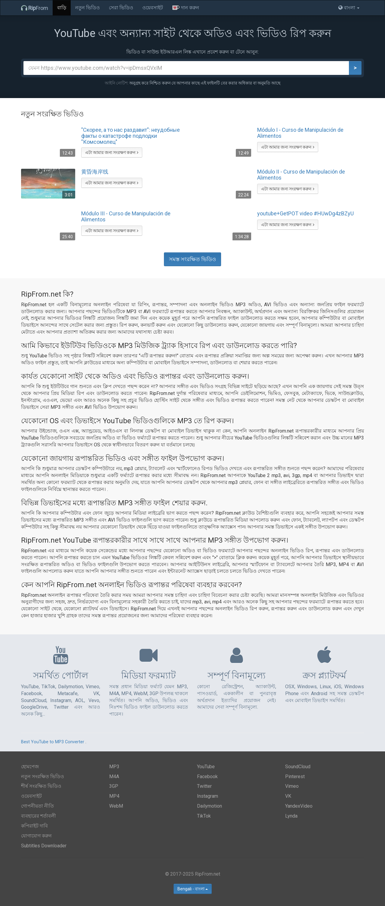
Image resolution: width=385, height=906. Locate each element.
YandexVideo (299, 806)
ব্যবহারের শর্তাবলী (38, 816)
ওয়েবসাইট (152, 8)
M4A (114, 776)
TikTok (204, 816)
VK (288, 796)
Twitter (204, 786)
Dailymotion (209, 806)
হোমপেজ (30, 766)
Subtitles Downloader (43, 846)
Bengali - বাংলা (192, 888)
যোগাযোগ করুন (36, 836)
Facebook (207, 776)
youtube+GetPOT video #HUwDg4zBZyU (305, 214)
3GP (113, 786)
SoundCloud (297, 766)
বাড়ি (61, 8)
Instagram (207, 796)
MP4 (114, 796)
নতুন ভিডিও (87, 8)
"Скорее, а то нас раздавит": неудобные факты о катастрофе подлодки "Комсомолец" (130, 135)
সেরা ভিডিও (121, 8)
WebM (116, 806)
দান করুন (185, 8)
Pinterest (295, 776)
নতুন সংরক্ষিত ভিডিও (42, 776)
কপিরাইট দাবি (34, 826)
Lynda (291, 816)
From (34, 8)
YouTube (206, 766)
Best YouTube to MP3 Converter (52, 741)
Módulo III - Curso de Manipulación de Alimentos (126, 217)
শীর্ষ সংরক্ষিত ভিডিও (41, 786)
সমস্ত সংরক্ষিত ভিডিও (192, 259)
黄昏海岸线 (94, 172)
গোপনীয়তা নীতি (37, 806)
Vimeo (292, 786)
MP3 (114, 766)
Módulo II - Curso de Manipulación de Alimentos (301, 175)
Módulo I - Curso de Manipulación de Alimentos (300, 133)
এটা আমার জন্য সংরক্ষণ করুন (111, 152)
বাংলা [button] (348, 8)
